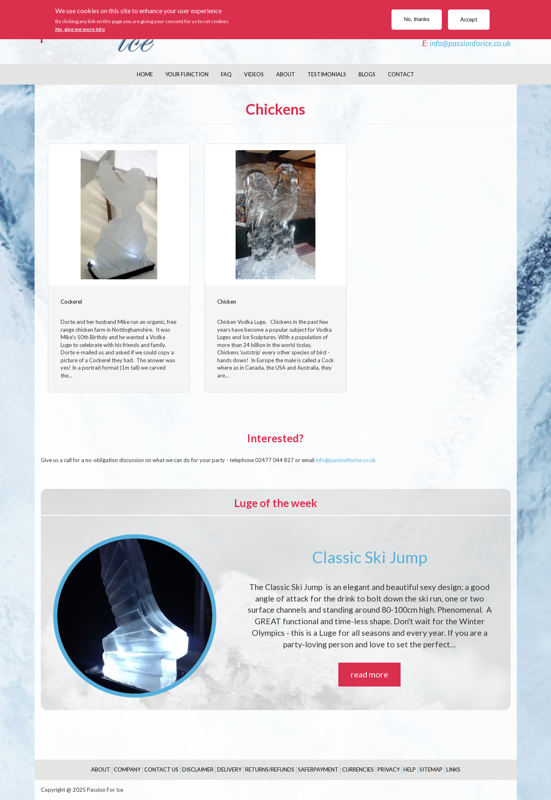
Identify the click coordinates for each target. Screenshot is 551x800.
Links (453, 769)
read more (369, 674)
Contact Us (161, 769)
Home (145, 74)
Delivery (229, 769)
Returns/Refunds (269, 769)
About (285, 74)
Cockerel (71, 301)
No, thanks (416, 19)
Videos (254, 74)
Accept (468, 19)
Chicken (226, 301)
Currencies (358, 769)
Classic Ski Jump (369, 556)
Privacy (388, 769)
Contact (401, 74)
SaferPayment (318, 769)
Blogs (367, 74)
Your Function (187, 74)
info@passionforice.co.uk (470, 43)
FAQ (226, 74)
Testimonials (326, 74)
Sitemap (431, 769)
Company (127, 769)
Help (409, 769)
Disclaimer (197, 769)
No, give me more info (80, 29)
